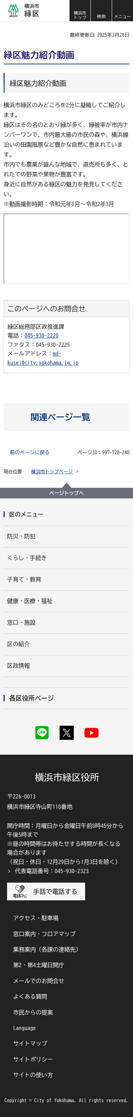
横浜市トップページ (52, 471)
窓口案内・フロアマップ (44, 934)
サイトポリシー (33, 1059)
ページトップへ (66, 493)
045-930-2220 (41, 335)
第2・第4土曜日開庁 (38, 965)
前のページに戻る (30, 452)
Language (24, 1028)
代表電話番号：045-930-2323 (52, 871)
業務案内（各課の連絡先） (47, 949)
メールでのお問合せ (38, 981)
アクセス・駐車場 (36, 918)
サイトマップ (30, 1043)
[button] (101, 10)
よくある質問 (30, 996)
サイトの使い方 (33, 1075)
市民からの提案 (33, 1012)
